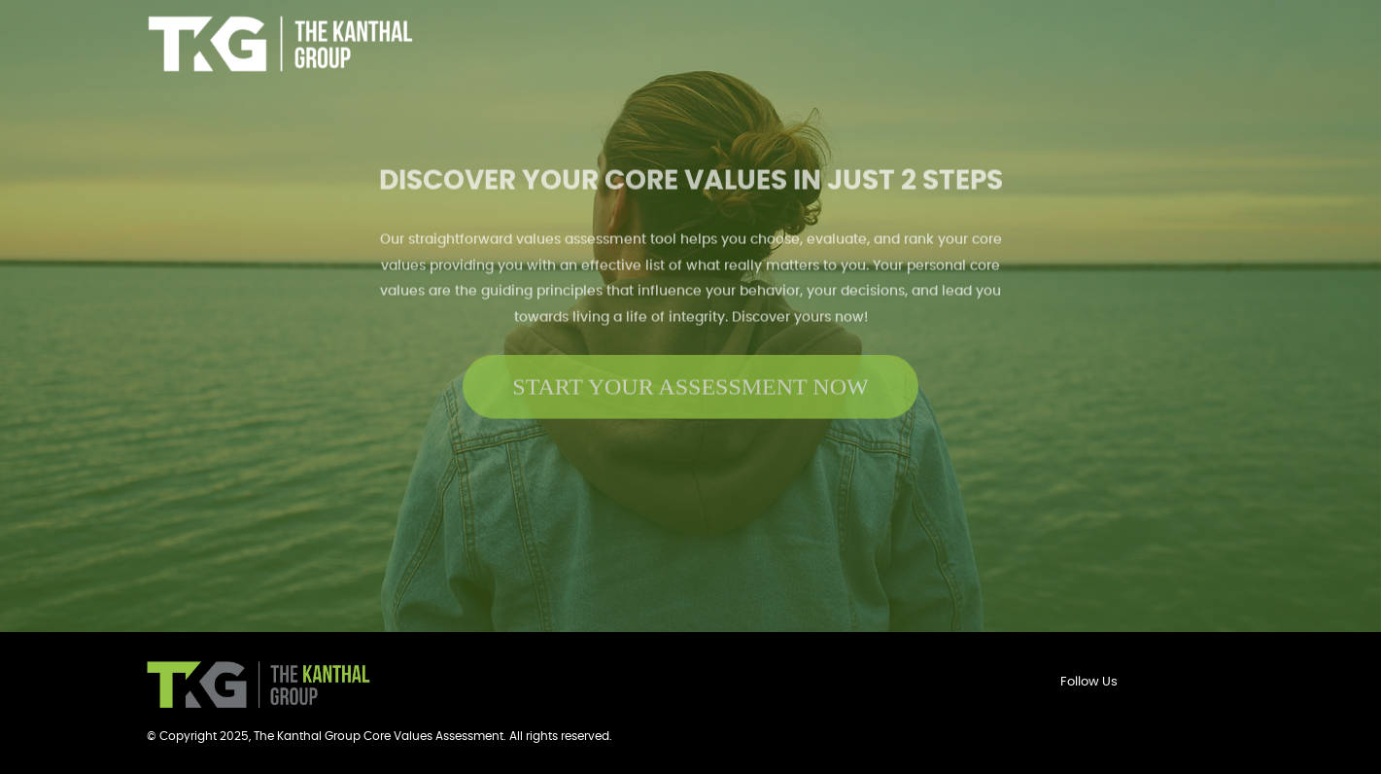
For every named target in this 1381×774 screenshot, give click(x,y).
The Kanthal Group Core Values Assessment (378, 736)
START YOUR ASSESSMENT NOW (690, 381)
